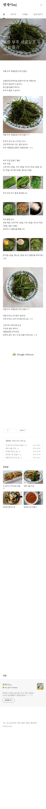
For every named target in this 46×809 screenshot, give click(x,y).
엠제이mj (10, 5)
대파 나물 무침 (11, 479)
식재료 (25, 14)
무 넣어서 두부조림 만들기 (15, 476)
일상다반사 (38, 14)
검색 (36, 5)
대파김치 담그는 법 (12, 488)
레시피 (13, 14)
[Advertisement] (23, 82)
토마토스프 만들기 (12, 485)
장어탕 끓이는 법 (12, 482)
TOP (41, 755)
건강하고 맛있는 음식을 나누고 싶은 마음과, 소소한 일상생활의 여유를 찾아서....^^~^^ (18, 725)
